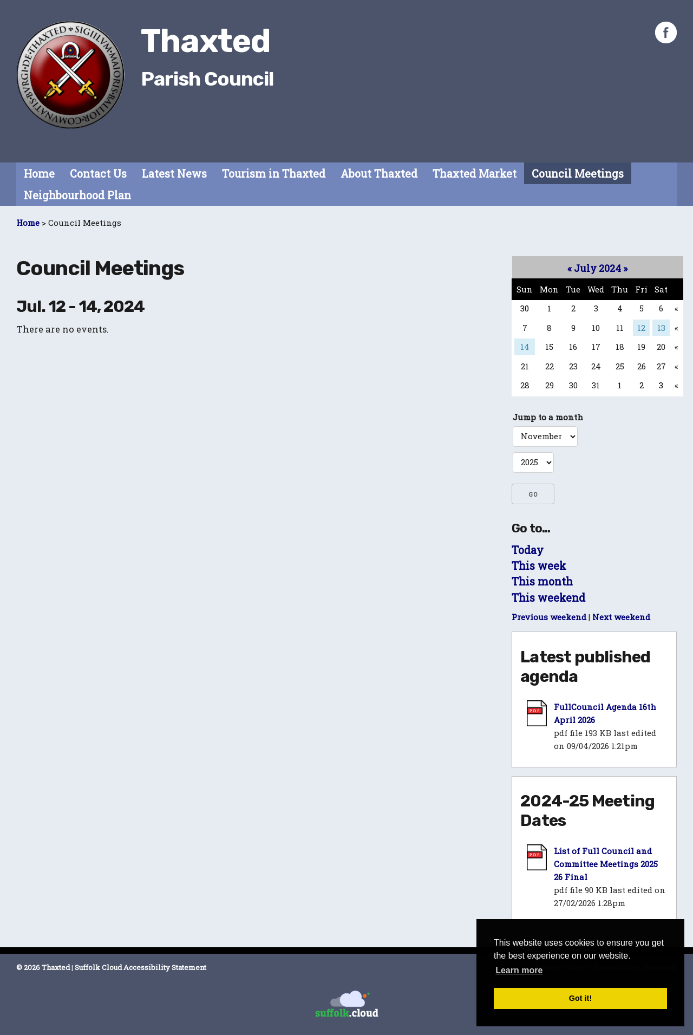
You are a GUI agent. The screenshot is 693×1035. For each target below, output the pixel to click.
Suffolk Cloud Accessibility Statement (140, 967)
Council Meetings (578, 173)
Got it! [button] (580, 998)
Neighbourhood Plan (77, 195)
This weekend (548, 597)
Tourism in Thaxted (273, 173)
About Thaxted (379, 173)
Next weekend (621, 616)
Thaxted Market (475, 173)
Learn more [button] (518, 970)
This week (539, 565)
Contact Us (98, 173)
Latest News (174, 173)
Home (39, 173)
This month (542, 581)
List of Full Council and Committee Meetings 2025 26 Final (606, 863)
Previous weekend (549, 616)
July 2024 (597, 268)
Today (528, 550)
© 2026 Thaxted (43, 967)
